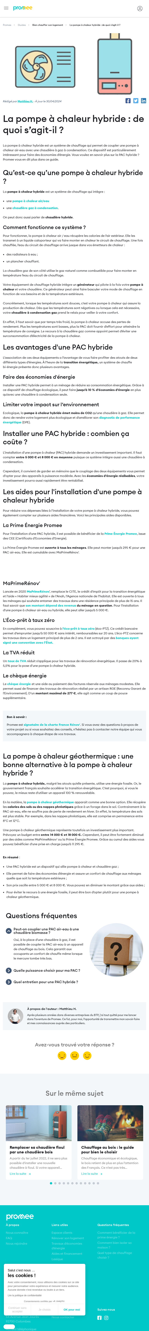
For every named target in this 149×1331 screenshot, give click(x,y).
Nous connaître (17, 1233)
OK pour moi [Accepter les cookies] (72, 1309)
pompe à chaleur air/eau (30, 201)
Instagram (107, 1278)
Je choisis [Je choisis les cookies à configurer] (44, 1309)
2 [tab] (55, 1183)
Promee (7, 24)
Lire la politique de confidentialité (25, 1295)
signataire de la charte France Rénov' (52, 725)
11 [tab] (94, 1183)
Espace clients (62, 1233)
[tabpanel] (38, 1143)
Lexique (57, 1259)
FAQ (9, 1238)
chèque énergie (19, 684)
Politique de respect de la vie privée (74, 1321)
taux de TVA (17, 661)
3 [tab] (59, 1183)
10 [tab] (89, 1183)
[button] (9, 1326)
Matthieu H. (25, 101)
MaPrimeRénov (38, 591)
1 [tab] (51, 1183)
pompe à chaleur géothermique (50, 802)
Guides (22, 24)
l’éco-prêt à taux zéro (78, 628)
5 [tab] (68, 1183)
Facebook (100, 1278)
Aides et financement (67, 1253)
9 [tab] (85, 1183)
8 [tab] (81, 1183)
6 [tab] (72, 1183)
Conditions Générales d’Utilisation (65, 1316)
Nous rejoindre (16, 1243)
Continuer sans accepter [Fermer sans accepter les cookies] (17, 1309)
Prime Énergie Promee (120, 534)
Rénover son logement (68, 1238)
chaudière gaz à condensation (35, 208)
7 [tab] (76, 1183)
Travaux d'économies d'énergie (67, 1246)
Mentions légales (29, 1316)
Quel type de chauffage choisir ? (114, 1255)
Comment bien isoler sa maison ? (114, 1245)
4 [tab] (64, 1183)
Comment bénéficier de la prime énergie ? (116, 1235)
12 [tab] (98, 1183)
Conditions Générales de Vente (110, 1316)
